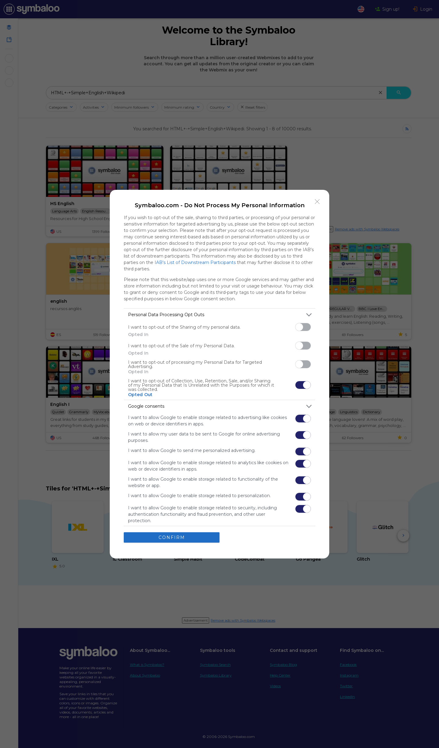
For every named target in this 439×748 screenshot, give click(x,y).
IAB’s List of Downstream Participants (195, 262)
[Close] (317, 202)
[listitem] (219, 315)
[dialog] (219, 374)
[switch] (303, 327)
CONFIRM (172, 537)
